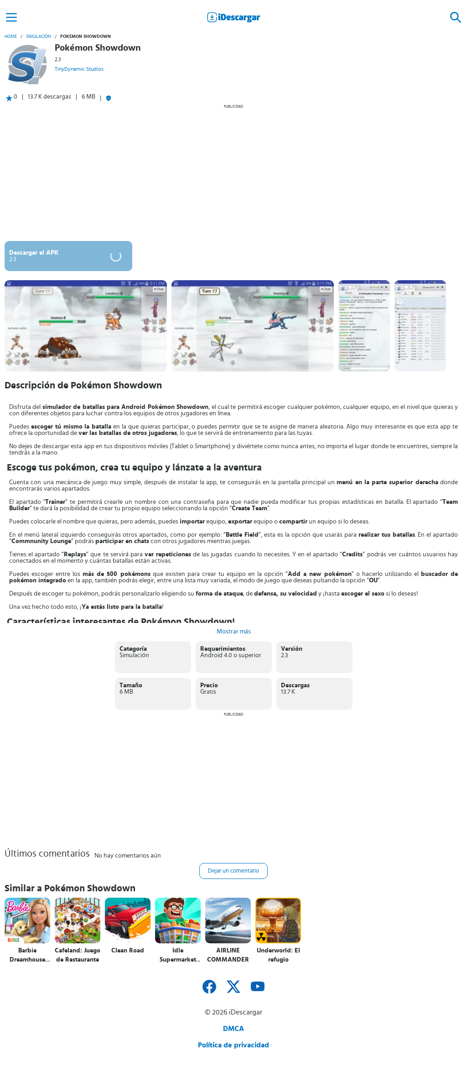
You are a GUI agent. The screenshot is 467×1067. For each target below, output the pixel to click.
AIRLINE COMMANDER (228, 955)
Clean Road (127, 950)
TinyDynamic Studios (79, 69)
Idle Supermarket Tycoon (178, 955)
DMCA (233, 1028)
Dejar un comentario (233, 871)
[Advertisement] (233, 172)
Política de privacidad (233, 1045)
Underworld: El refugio (278, 955)
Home (11, 36)
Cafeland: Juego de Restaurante (77, 955)
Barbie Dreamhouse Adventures (27, 955)
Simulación (38, 36)
